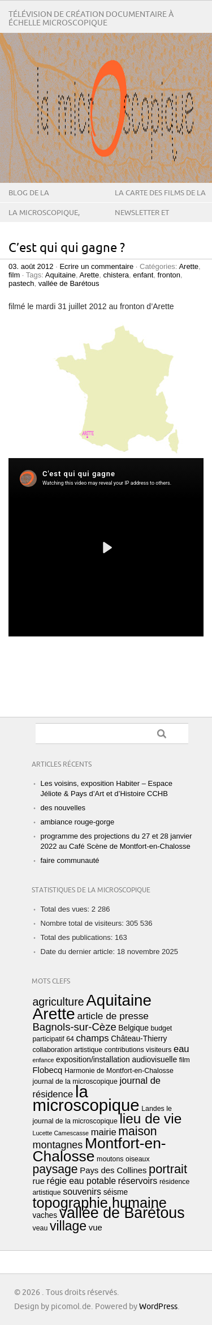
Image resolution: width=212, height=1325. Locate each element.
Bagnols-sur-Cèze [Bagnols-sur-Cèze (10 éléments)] (74, 1027)
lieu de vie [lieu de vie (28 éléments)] (150, 1118)
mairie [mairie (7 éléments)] (103, 1132)
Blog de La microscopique (37, 201)
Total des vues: (66, 909)
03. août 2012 (31, 266)
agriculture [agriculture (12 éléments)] (58, 1001)
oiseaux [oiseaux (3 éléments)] (138, 1159)
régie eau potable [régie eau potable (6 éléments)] (81, 1181)
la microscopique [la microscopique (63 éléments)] (86, 1098)
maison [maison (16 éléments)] (137, 1131)
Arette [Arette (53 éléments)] (54, 1014)
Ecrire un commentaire (96, 266)
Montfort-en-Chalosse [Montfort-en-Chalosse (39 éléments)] (99, 1150)
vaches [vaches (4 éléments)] (45, 1215)
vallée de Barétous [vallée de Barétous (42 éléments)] (122, 1212)
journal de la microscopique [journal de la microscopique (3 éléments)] (75, 1081)
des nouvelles (63, 807)
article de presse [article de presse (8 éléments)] (113, 1015)
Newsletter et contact (142, 221)
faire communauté (70, 860)
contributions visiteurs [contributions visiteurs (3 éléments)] (138, 1050)
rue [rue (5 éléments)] (39, 1181)
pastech (21, 283)
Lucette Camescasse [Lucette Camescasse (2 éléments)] (61, 1133)
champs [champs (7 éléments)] (92, 1038)
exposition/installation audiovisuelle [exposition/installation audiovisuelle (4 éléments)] (116, 1059)
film (14, 275)
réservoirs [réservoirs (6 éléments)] (138, 1181)
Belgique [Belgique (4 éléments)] (133, 1028)
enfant (143, 275)
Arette (188, 266)
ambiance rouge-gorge (78, 822)
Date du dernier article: (79, 951)
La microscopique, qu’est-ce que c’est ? (46, 221)
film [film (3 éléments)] (184, 1060)
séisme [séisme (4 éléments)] (115, 1192)
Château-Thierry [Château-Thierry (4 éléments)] (139, 1039)
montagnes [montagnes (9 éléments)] (58, 1145)
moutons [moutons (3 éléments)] (110, 1159)
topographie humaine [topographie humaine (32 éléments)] (100, 1203)
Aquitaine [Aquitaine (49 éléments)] (119, 1000)
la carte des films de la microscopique (160, 201)
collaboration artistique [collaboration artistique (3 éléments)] (68, 1050)
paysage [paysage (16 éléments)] (55, 1169)
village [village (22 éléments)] (68, 1226)
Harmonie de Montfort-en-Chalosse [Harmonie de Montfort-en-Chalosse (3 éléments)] (119, 1071)
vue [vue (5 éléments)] (95, 1227)
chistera (116, 275)
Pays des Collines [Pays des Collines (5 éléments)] (113, 1170)
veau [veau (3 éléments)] (40, 1228)
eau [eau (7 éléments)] (181, 1049)
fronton (169, 275)
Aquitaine (60, 275)
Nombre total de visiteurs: (83, 923)
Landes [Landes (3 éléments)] (153, 1109)
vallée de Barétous (68, 283)
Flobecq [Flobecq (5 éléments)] (48, 1070)
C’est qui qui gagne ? (66, 248)
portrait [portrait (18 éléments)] (168, 1169)
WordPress (158, 1306)
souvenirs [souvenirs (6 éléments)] (82, 1191)
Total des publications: (78, 937)
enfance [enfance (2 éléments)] (43, 1060)
